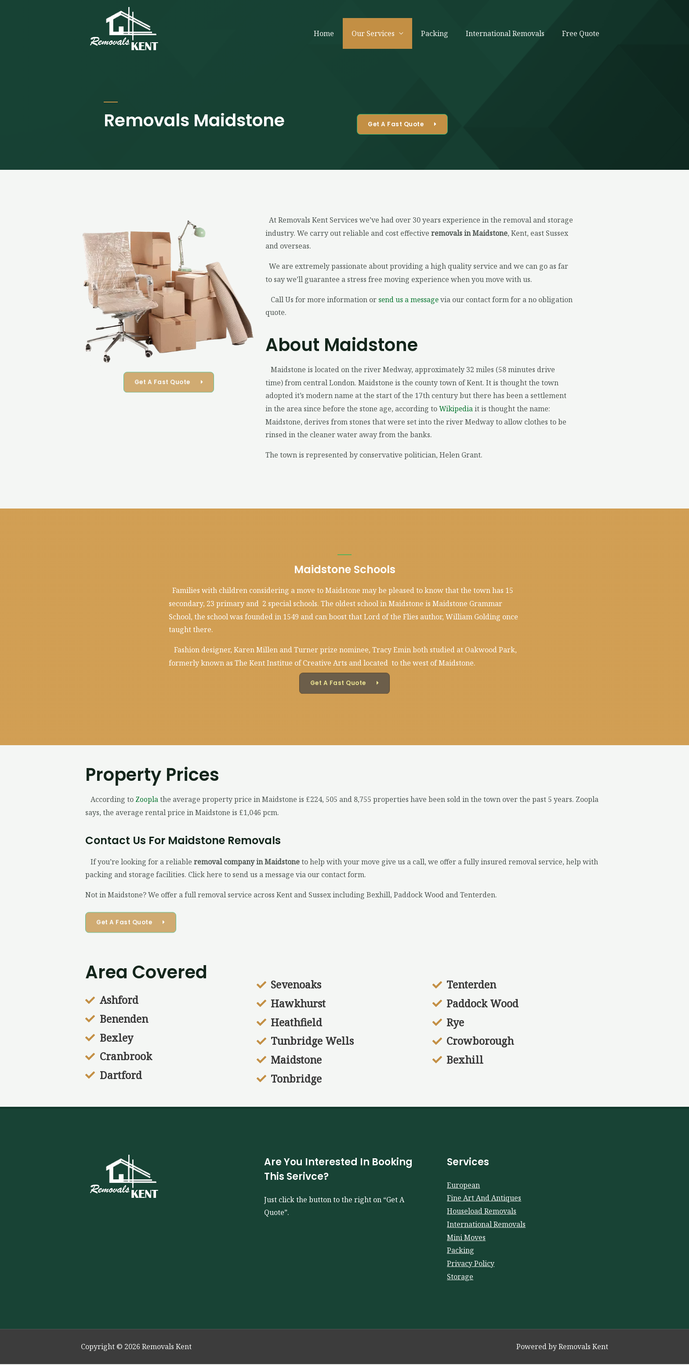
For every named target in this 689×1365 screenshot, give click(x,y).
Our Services (385, 33)
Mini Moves (466, 1238)
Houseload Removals (481, 1211)
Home (340, 33)
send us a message (409, 299)
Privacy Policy (470, 1264)
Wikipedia (456, 409)
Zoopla (146, 799)
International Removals (510, 33)
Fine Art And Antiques (484, 1199)
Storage (460, 1277)
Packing (443, 33)
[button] (404, 124)
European (463, 1185)
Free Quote (582, 33)
